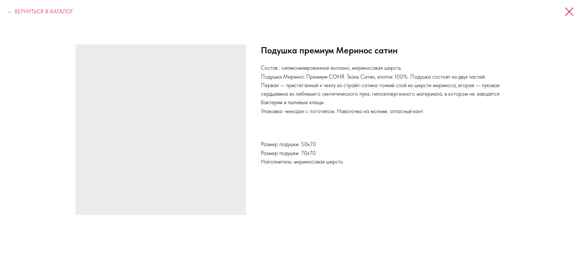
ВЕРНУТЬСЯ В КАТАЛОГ (43, 11)
